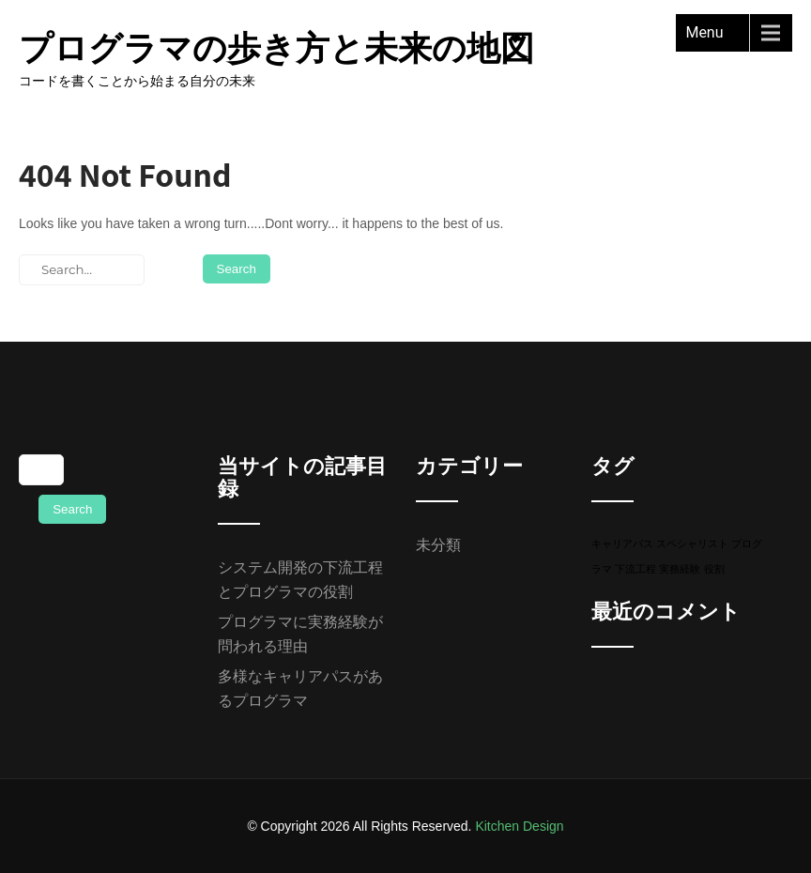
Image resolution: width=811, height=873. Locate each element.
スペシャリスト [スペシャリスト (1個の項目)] (692, 543)
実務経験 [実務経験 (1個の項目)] (679, 568)
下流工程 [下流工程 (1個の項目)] (635, 568)
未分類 (438, 545)
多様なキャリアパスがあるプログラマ (300, 688)
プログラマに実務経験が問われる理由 (300, 634)
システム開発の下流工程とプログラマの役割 (300, 580)
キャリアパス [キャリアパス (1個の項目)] (622, 543)
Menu (704, 32)
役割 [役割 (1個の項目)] (714, 568)
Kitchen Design (519, 826)
